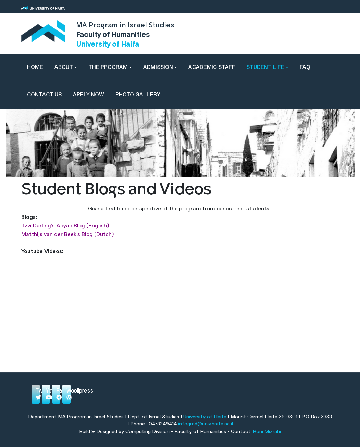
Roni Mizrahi (267, 431)
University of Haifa (204, 416)
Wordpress (68, 393)
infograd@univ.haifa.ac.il (205, 424)
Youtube (48, 393)
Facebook (58, 393)
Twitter (38, 393)
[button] (66, 67)
